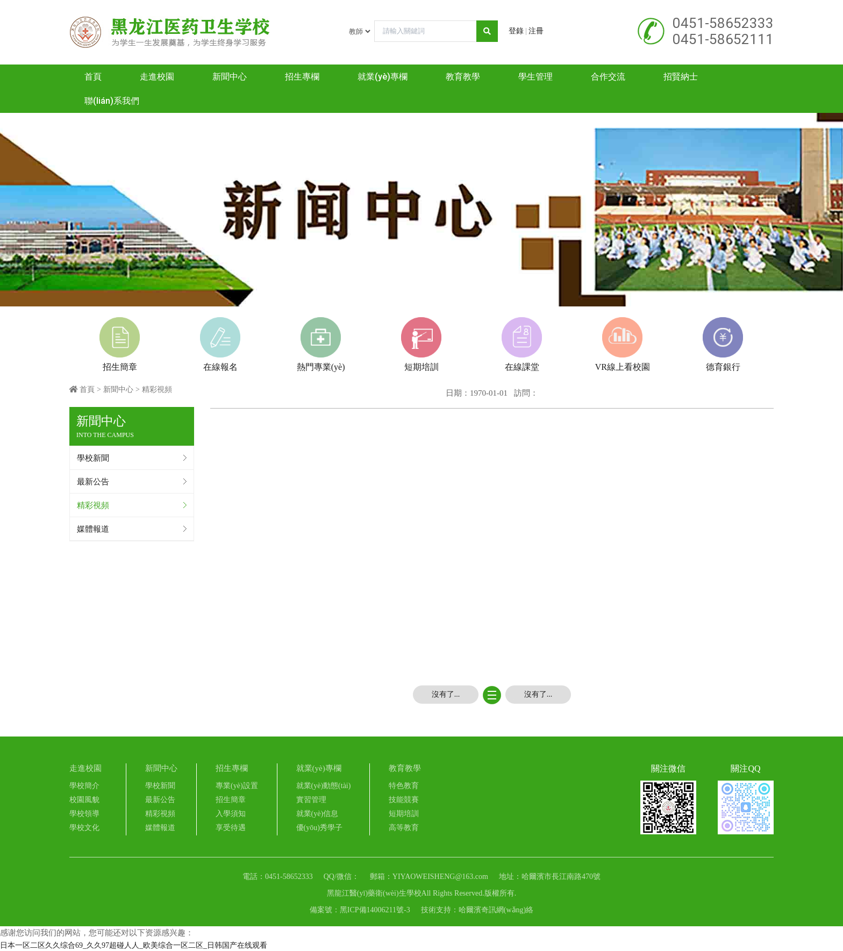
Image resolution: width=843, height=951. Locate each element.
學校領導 (84, 814)
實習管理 (311, 800)
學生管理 (535, 76)
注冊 (536, 31)
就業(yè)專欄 (383, 76)
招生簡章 (231, 800)
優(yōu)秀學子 (319, 828)
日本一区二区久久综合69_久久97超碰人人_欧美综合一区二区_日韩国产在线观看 (133, 945)
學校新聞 (93, 458)
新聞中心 (229, 76)
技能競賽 (404, 800)
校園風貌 (84, 800)
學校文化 (84, 828)
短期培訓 (404, 814)
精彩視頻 (93, 505)
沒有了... (446, 694)
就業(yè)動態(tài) (323, 786)
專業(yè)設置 (237, 786)
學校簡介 (84, 786)
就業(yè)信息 (317, 814)
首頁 (93, 76)
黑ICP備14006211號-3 (375, 910)
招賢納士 (680, 76)
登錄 (516, 31)
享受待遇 (231, 828)
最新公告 (93, 481)
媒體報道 (93, 529)
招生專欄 (302, 76)
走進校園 (157, 76)
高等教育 (404, 828)
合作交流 (608, 76)
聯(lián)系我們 (111, 101)
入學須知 (231, 814)
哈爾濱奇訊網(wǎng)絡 (496, 910)
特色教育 (404, 786)
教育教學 (463, 76)
